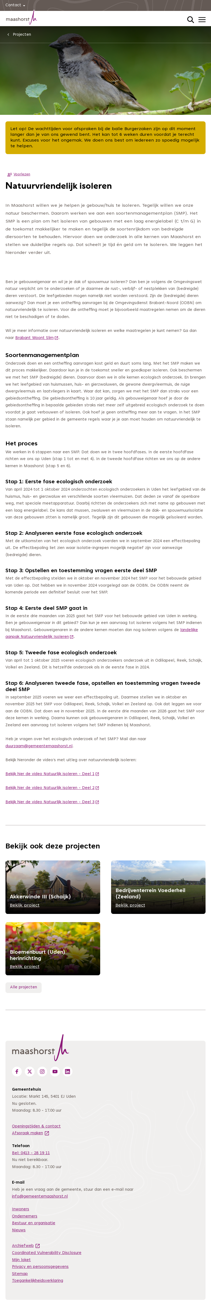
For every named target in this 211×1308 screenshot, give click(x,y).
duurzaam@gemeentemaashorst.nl (38, 746)
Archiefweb (26, 1246)
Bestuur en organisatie (33, 1223)
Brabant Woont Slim (37, 338)
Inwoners (20, 1209)
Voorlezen (17, 174)
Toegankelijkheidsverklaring (37, 1281)
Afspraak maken (31, 1133)
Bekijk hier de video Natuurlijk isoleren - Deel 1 (52, 774)
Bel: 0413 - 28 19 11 (31, 1153)
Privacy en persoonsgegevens (40, 1267)
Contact (16, 5)
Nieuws (19, 1230)
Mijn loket (21, 1260)
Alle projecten (23, 987)
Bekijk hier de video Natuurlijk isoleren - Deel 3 (52, 802)
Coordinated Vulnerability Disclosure (46, 1253)
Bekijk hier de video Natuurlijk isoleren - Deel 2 (52, 788)
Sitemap (20, 1274)
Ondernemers (24, 1216)
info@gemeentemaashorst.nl (40, 1197)
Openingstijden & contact (36, 1126)
